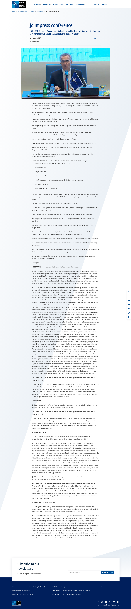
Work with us (80, 4)
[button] (105, 4)
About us (37, 4)
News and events (58, 4)
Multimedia (69, 4)
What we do (46, 4)
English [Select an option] (95, 38)
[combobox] (105, 4)
